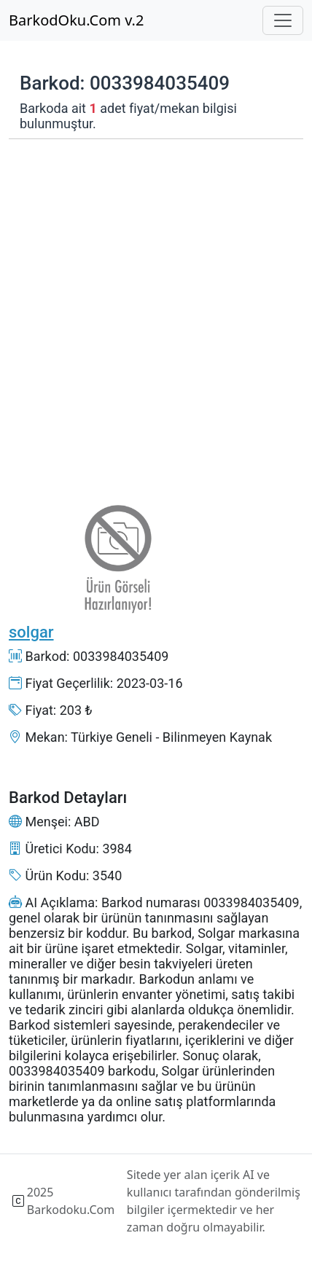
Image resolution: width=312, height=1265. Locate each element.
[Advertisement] (156, 310)
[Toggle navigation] (282, 20)
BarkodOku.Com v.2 (76, 20)
